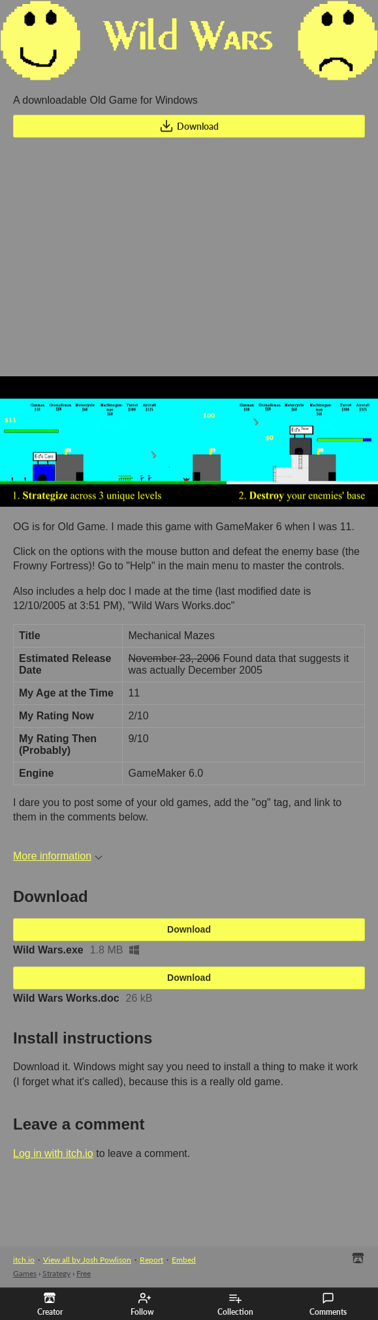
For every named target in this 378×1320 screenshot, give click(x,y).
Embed (184, 1260)
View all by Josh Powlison (87, 1260)
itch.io (24, 1260)
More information (57, 856)
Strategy (56, 1273)
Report (151, 1260)
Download (189, 126)
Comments (328, 1304)
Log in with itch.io (53, 1153)
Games (25, 1273)
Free (83, 1273)
